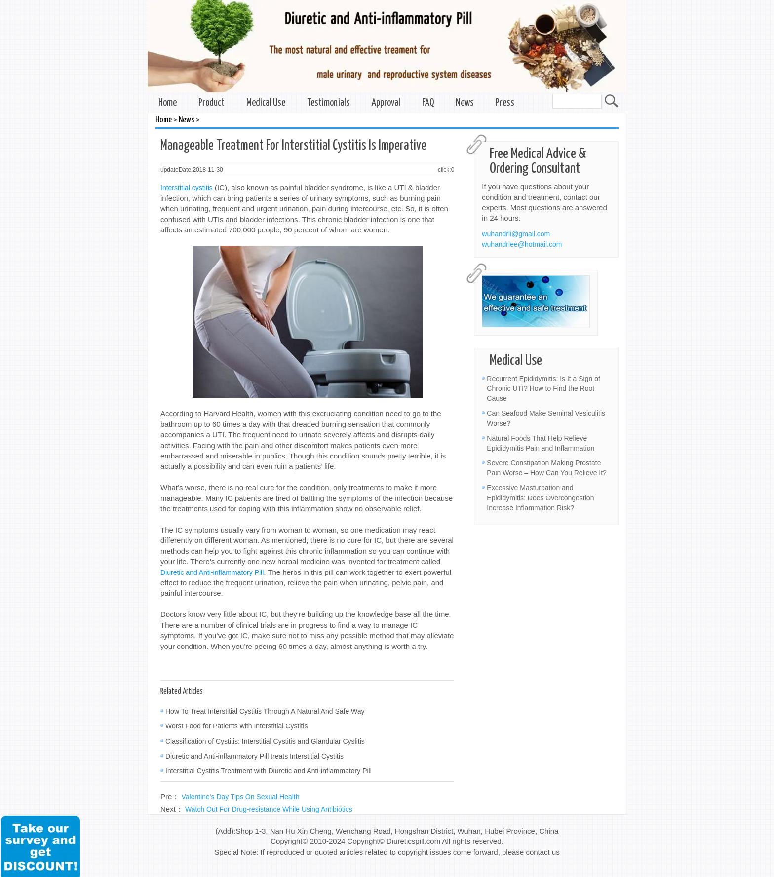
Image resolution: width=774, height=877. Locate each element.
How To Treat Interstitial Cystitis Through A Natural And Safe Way (265, 711)
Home (167, 103)
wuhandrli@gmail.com (516, 234)
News (465, 103)
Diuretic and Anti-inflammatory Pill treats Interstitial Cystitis (254, 756)
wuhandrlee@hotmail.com (522, 244)
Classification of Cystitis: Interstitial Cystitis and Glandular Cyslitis (265, 741)
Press (505, 103)
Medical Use (265, 103)
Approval (386, 103)
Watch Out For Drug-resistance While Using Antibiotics (268, 809)
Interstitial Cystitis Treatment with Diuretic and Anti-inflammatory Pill (268, 771)
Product (211, 103)
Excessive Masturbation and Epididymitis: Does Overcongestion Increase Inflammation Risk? (540, 497)
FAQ (428, 103)
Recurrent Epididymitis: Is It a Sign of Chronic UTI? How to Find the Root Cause (543, 388)
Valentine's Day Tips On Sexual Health (241, 797)
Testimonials (328, 103)
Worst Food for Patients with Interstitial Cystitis (236, 726)
